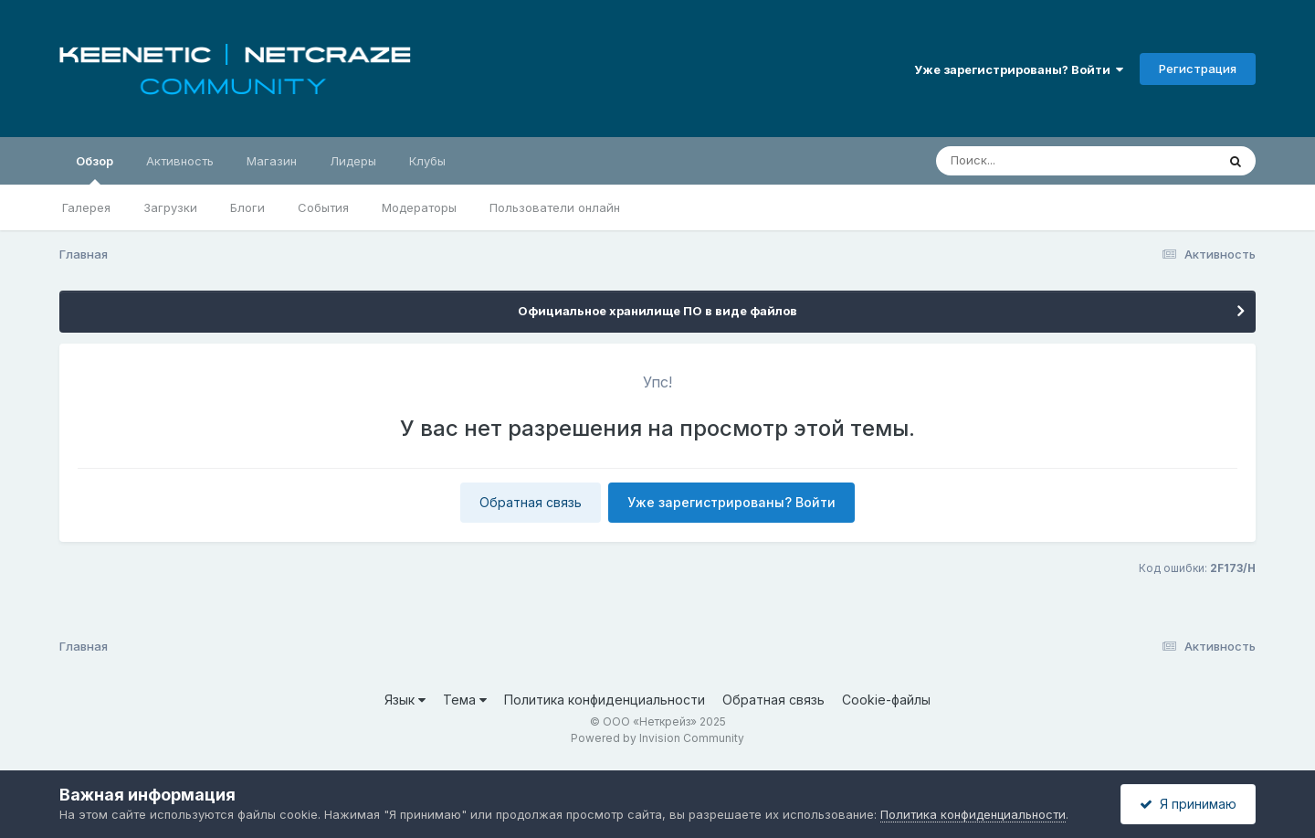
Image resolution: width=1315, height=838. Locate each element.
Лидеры (353, 161)
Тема (465, 699)
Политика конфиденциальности (604, 699)
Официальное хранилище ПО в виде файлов (657, 310)
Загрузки (170, 207)
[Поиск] (1041, 160)
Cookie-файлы (886, 699)
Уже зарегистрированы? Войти (1018, 69)
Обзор (94, 169)
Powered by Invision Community (657, 738)
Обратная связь (530, 502)
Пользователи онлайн (554, 207)
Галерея (86, 207)
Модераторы (419, 207)
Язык (405, 699)
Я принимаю (1188, 803)
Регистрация (1197, 68)
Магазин (272, 161)
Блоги (247, 207)
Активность (180, 161)
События (323, 207)
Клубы (427, 161)
